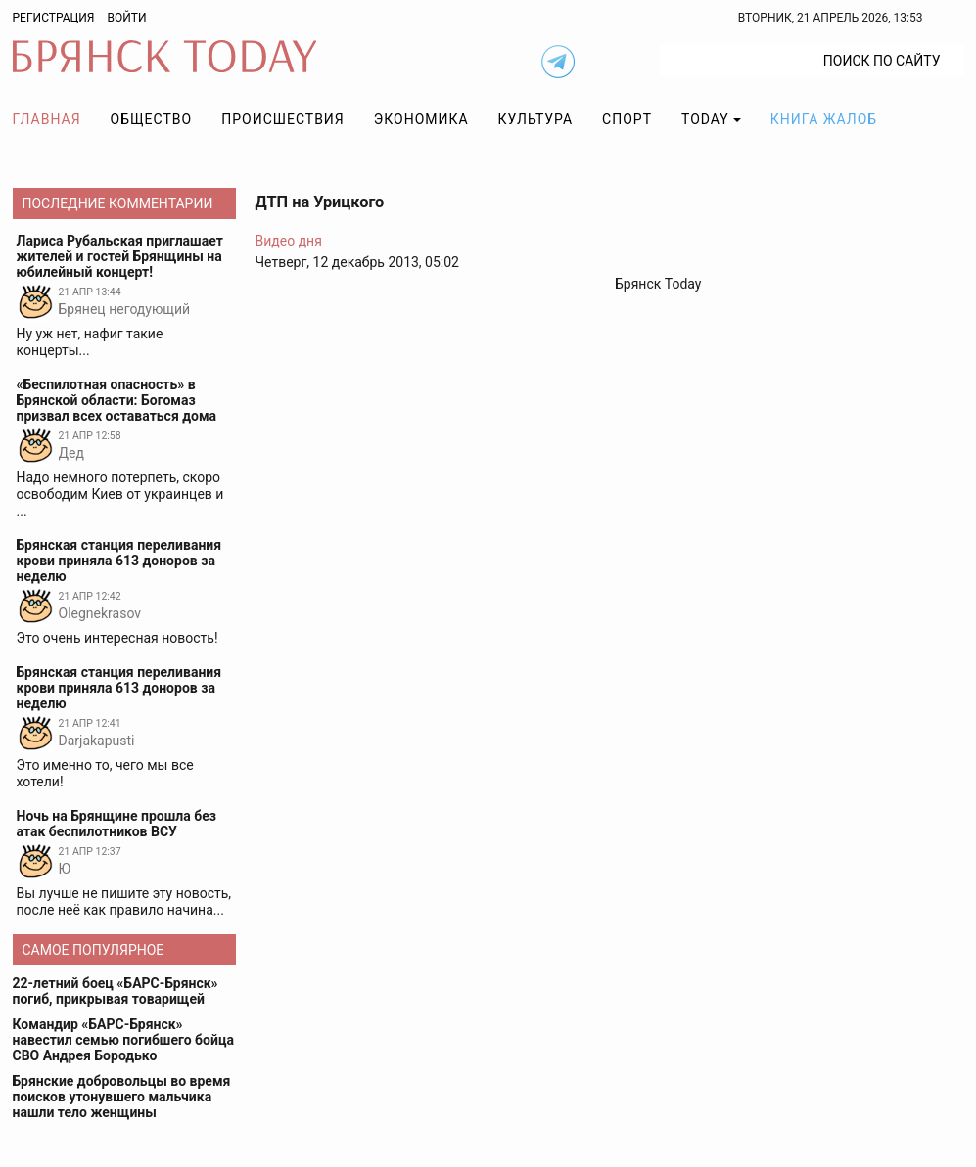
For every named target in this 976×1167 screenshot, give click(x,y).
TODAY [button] (705, 119)
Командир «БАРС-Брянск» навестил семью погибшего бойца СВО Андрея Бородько (123, 1039)
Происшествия (283, 119)
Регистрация (54, 17)
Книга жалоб (823, 119)
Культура (535, 119)
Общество (152, 119)
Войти (126, 17)
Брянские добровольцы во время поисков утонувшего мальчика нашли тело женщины (122, 1096)
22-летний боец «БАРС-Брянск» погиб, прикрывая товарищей (115, 991)
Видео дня (289, 240)
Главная (47, 119)
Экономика (421, 119)
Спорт (627, 119)
